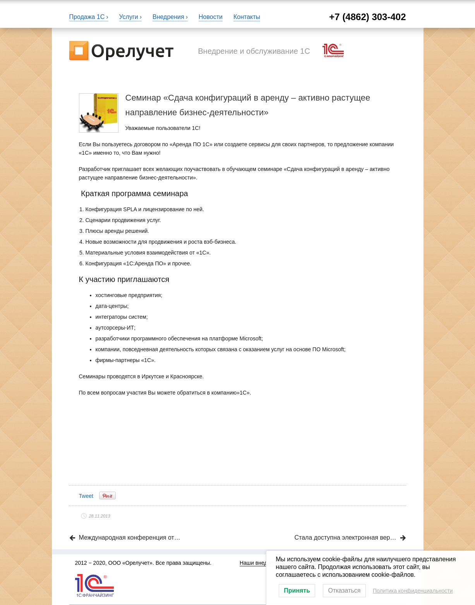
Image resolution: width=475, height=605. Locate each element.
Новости (211, 17)
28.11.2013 (99, 516)
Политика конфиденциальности (413, 591)
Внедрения (168, 17)
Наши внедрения (261, 563)
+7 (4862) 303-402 (367, 17)
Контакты (246, 17)
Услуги (128, 17)
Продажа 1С (87, 17)
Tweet (86, 496)
